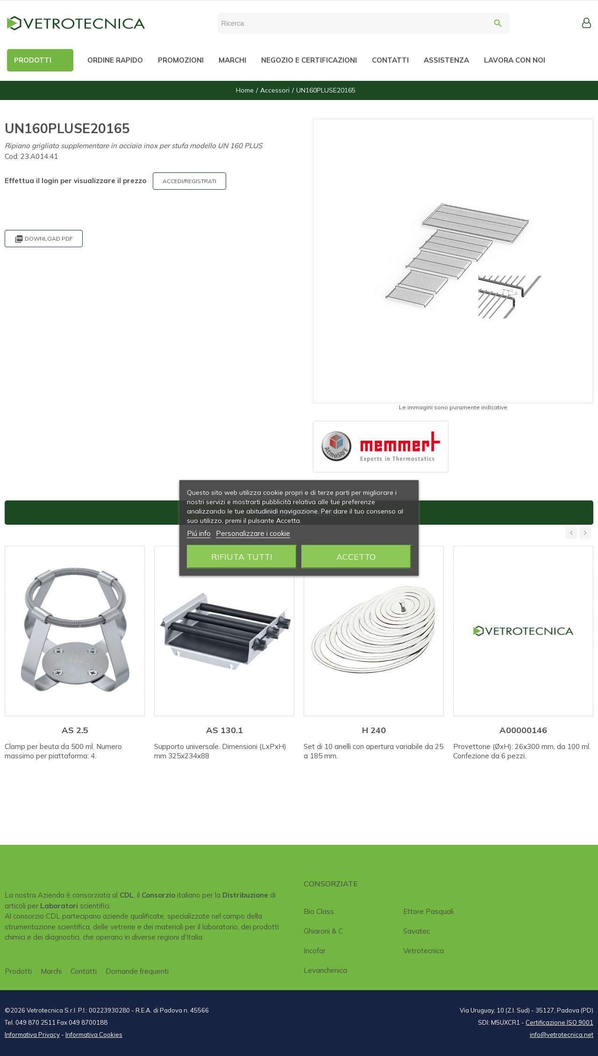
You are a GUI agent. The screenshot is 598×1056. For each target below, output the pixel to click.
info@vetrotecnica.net (561, 1034)
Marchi (51, 971)
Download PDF (43, 239)
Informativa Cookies (93, 1034)
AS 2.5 (75, 730)
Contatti (84, 971)
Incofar (315, 950)
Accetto (356, 556)
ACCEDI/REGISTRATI (189, 181)
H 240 (374, 730)
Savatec (416, 931)
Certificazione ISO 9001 (559, 1022)
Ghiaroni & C (323, 931)
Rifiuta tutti (241, 556)
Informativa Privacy (32, 1034)
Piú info (199, 533)
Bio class (319, 911)
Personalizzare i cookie (253, 533)
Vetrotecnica (423, 950)
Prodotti (18, 971)
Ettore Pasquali (428, 911)
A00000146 (523, 730)
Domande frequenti (137, 971)
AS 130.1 (224, 730)
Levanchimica (325, 970)
